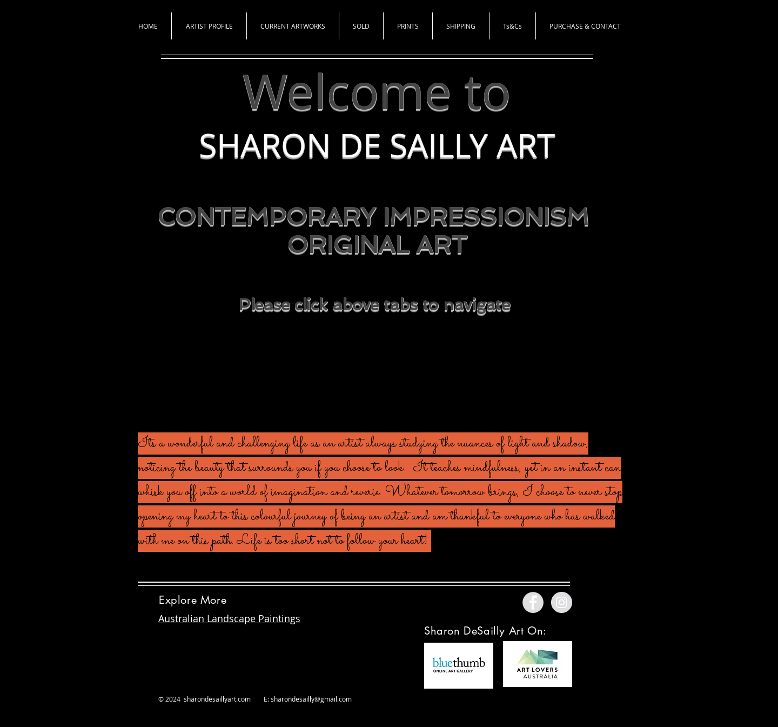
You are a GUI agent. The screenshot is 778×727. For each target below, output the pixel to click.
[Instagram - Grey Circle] (561, 602)
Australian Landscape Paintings (229, 618)
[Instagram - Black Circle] (405, 370)
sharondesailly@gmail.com (311, 699)
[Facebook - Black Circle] (348, 370)
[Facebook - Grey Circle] (533, 602)
